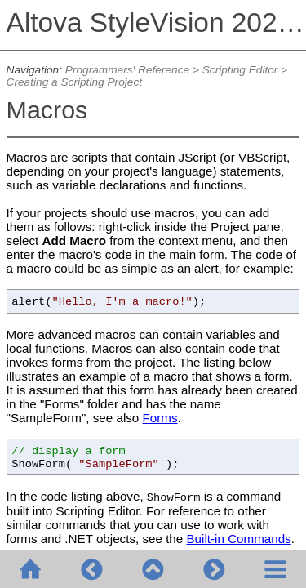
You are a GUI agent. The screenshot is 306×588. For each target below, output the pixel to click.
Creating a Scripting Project (74, 82)
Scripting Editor (240, 70)
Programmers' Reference (127, 70)
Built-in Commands (238, 539)
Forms (160, 418)
